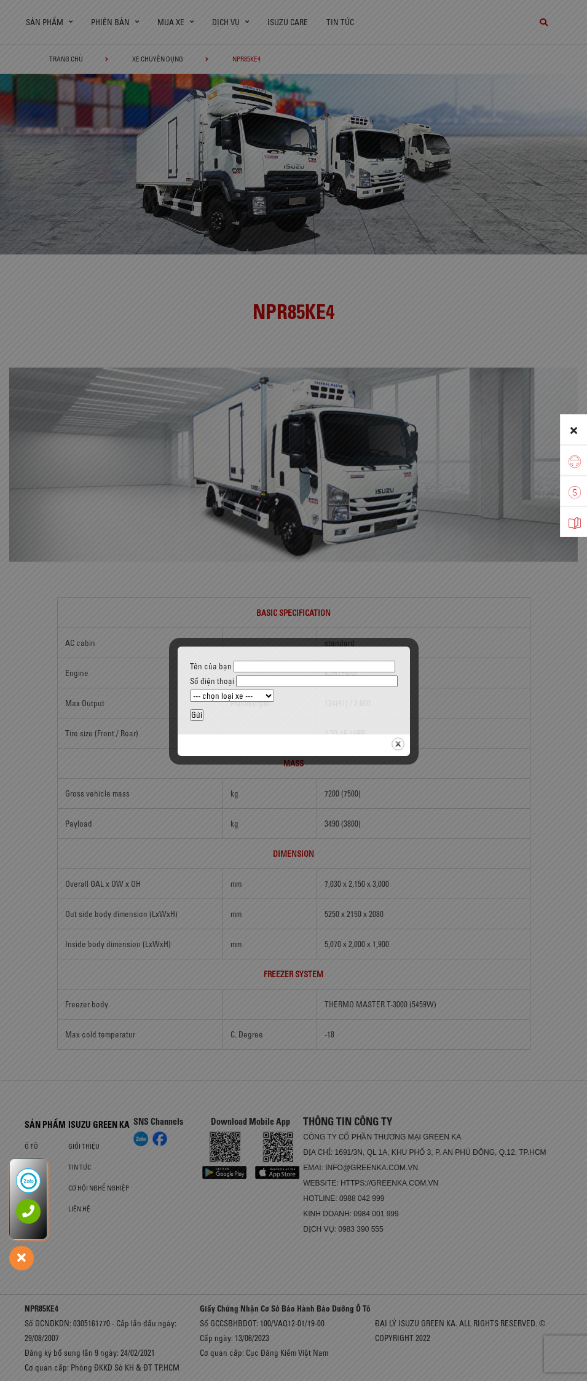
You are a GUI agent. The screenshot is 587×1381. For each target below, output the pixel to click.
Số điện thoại (294, 681)
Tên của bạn (292, 666)
